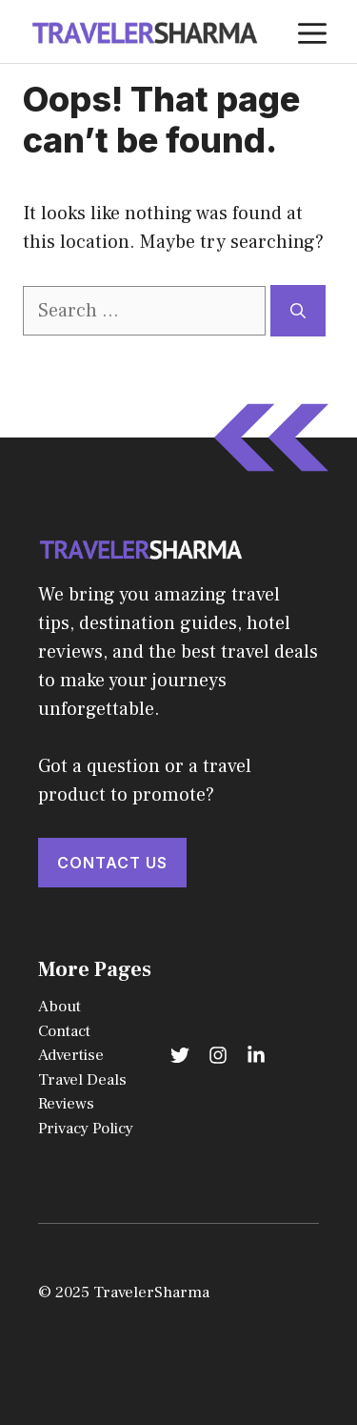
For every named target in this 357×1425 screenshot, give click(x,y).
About (59, 1006)
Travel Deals (82, 1079)
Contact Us (112, 862)
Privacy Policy (85, 1128)
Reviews (66, 1103)
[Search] (298, 310)
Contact (64, 1031)
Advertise (71, 1055)
